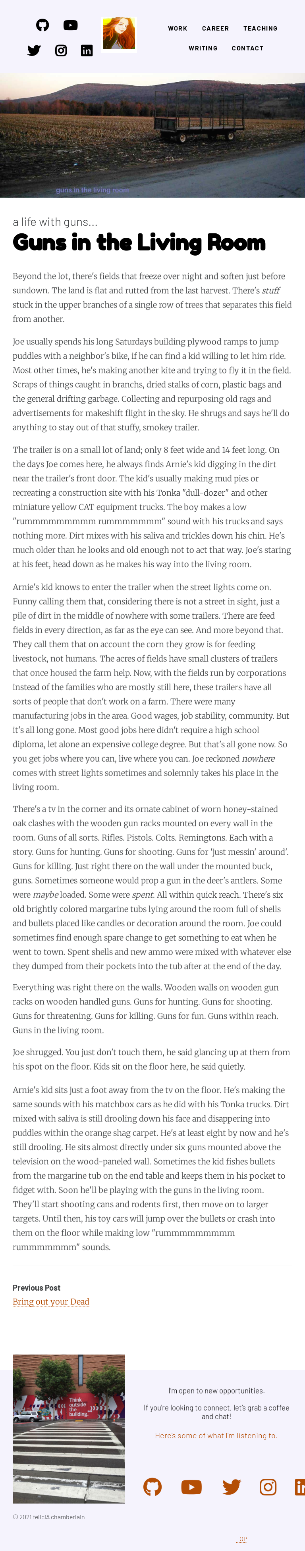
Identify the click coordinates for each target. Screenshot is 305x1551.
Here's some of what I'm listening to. (216, 1435)
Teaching (260, 28)
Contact (248, 48)
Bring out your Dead (51, 1302)
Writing (203, 48)
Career (216, 28)
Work (177, 28)
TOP (241, 1538)
